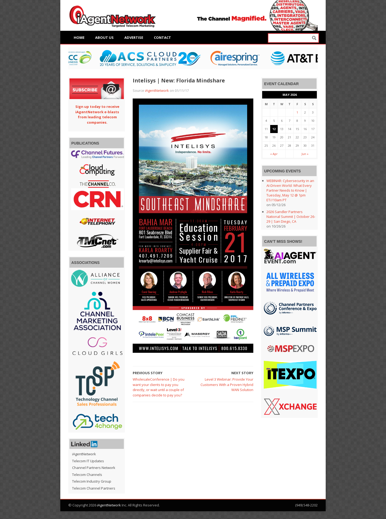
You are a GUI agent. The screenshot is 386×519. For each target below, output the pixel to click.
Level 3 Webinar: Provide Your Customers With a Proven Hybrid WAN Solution (227, 384)
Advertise (133, 37)
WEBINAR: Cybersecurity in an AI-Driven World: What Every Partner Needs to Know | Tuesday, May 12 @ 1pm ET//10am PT (290, 190)
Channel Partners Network (93, 467)
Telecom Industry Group (91, 481)
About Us (104, 37)
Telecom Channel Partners (93, 488)
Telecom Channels (87, 474)
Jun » (305, 154)
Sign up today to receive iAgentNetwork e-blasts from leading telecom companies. (97, 114)
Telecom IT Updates (88, 461)
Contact (162, 37)
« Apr (274, 154)
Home (79, 37)
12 (274, 129)
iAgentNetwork (157, 90)
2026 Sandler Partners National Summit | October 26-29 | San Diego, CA (290, 216)
